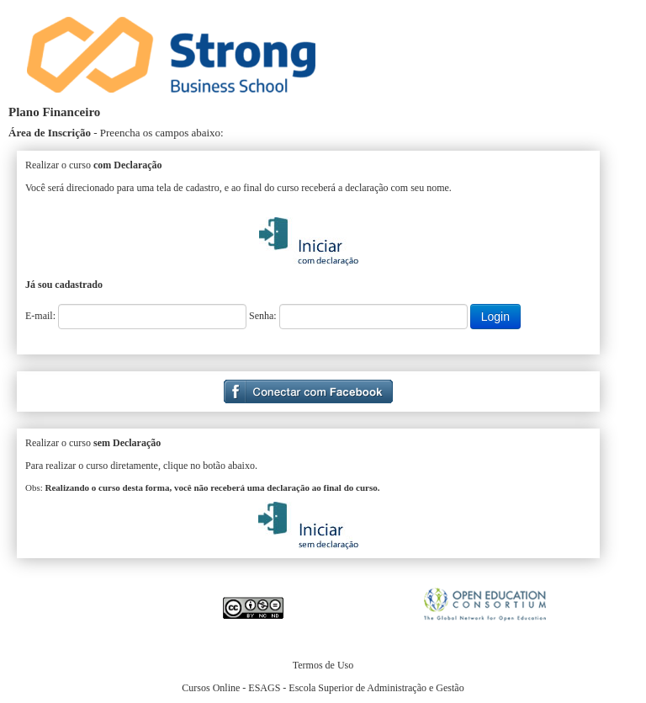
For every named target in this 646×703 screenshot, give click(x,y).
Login (495, 316)
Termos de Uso (323, 665)
